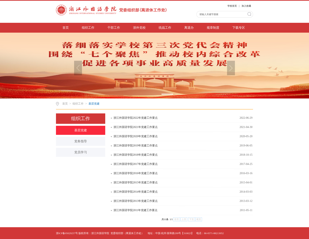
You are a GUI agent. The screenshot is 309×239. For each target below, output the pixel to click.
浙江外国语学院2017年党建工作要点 (136, 164)
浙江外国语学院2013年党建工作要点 (136, 200)
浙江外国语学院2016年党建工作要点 (136, 173)
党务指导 (80, 141)
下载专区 (238, 27)
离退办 (189, 27)
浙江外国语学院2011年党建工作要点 (135, 210)
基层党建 (94, 103)
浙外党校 (139, 27)
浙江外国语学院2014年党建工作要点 (136, 191)
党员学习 (80, 152)
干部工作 (113, 27)
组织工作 (88, 27)
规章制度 (213, 27)
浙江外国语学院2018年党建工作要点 (136, 154)
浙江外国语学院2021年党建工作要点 (136, 127)
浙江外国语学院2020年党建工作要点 (136, 136)
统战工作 (165, 27)
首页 (65, 27)
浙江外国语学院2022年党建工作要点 (136, 117)
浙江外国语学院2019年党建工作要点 (136, 145)
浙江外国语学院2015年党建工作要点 (136, 182)
